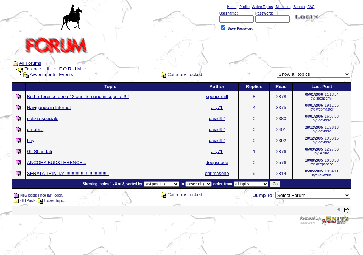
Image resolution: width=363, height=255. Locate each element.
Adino (324, 153)
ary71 (217, 107)
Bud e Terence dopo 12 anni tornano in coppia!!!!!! (78, 96)
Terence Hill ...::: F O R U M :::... (57, 69)
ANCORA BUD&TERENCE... (56, 162)
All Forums (30, 63)
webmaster (324, 109)
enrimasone (217, 173)
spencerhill (217, 96)
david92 (217, 118)
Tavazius (324, 175)
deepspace (217, 162)
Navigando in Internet (49, 107)
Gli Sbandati (39, 151)
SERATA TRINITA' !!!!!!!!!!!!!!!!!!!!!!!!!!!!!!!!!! (68, 173)
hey (30, 140)
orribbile (35, 129)
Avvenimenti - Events (51, 74)
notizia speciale (42, 118)
